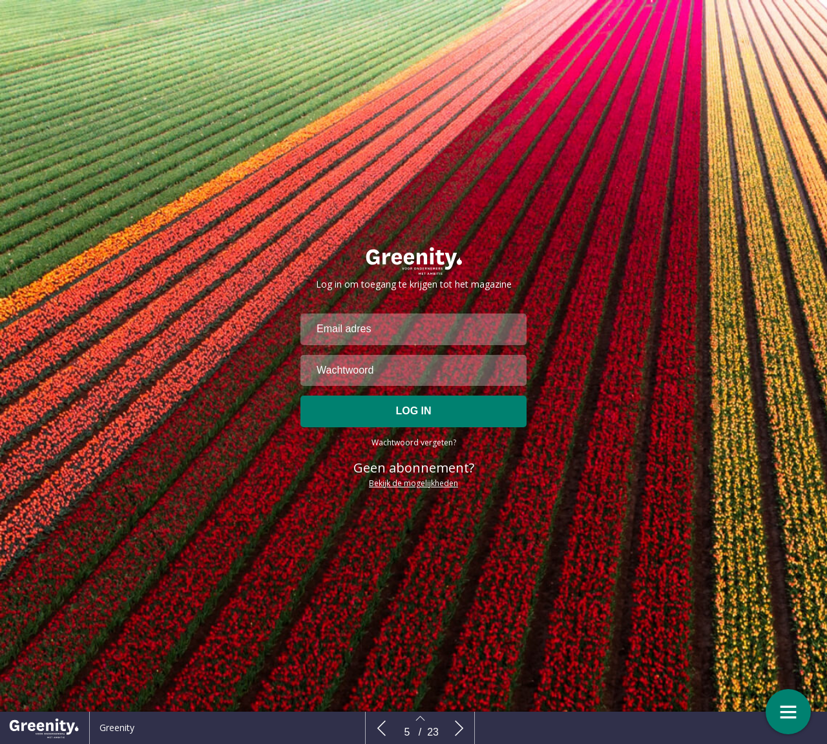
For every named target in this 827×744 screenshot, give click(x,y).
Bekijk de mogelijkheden (413, 494)
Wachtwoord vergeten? (414, 454)
